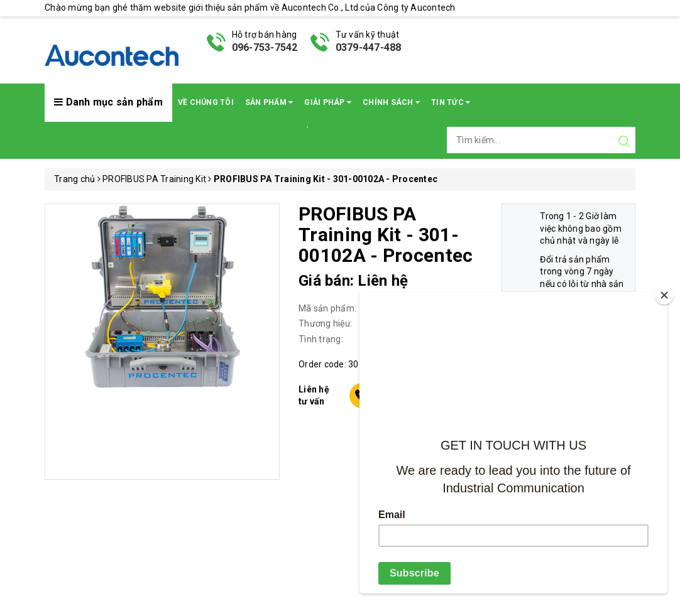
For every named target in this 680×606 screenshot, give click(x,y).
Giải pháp (327, 102)
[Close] (664, 295)
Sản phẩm (269, 102)
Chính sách (391, 102)
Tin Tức (450, 102)
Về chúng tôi (206, 102)
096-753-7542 (265, 47)
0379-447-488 (369, 47)
